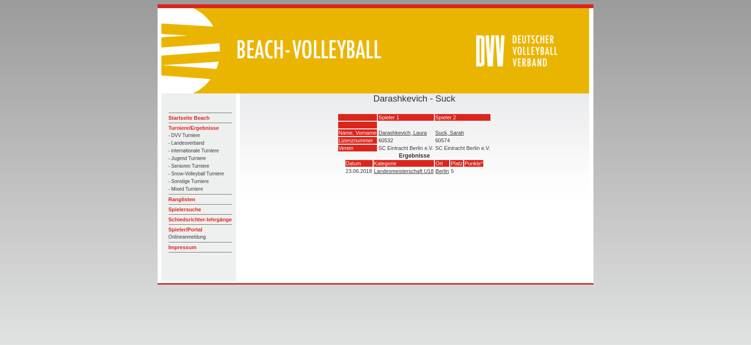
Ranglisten (182, 199)
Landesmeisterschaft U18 (404, 171)
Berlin (442, 171)
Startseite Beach (189, 118)
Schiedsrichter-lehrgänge (200, 219)
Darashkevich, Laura (402, 133)
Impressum (183, 247)
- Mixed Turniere (186, 189)
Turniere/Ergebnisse (194, 128)
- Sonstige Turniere (189, 181)
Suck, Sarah (449, 133)
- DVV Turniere (184, 135)
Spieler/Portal (186, 229)
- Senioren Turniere (189, 166)
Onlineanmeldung (187, 237)
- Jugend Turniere (187, 158)
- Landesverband (187, 143)
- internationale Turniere (194, 150)
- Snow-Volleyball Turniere (196, 173)
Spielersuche (185, 209)
